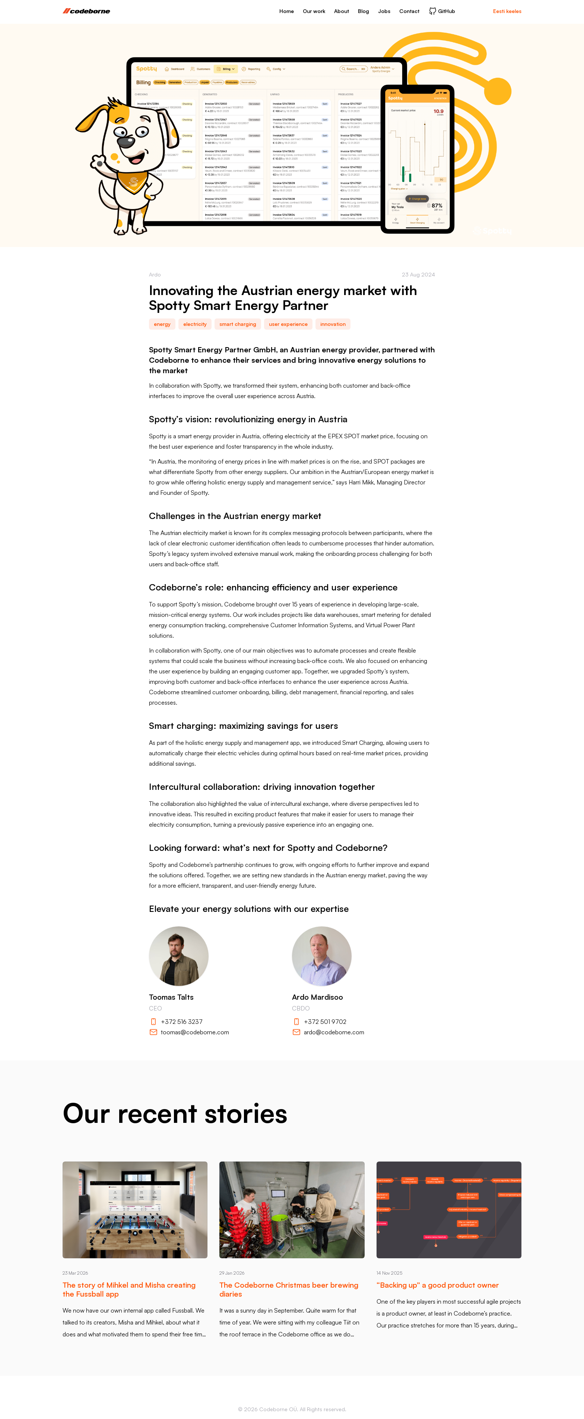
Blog (363, 11)
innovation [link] (333, 324)
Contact (409, 11)
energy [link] (162, 324)
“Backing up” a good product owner (438, 1285)
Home (286, 11)
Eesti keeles (507, 11)
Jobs (384, 11)
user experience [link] (288, 324)
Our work (314, 11)
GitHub (441, 11)
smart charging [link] (237, 324)
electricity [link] (195, 324)
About (341, 11)
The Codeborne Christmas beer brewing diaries (288, 1289)
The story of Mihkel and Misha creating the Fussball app (129, 1289)
